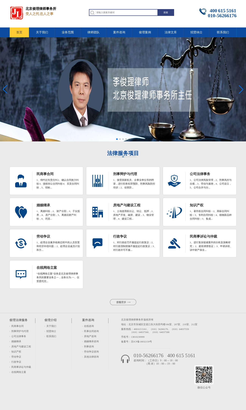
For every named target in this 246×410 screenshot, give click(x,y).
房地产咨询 (90, 336)
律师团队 (93, 32)
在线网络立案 (18, 372)
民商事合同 (17, 326)
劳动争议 (16, 356)
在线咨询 (89, 326)
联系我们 (223, 32)
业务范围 (68, 32)
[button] (117, 139)
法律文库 (171, 32)
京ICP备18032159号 (141, 341)
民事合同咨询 (91, 331)
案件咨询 (119, 32)
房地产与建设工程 (21, 346)
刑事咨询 (89, 346)
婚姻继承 (16, 341)
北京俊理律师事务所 (132, 319)
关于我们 (42, 32)
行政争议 (16, 361)
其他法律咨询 (91, 356)
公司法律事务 (18, 336)
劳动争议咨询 (91, 351)
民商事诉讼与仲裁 (21, 367)
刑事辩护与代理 (20, 331)
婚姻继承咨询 (91, 341)
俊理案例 (145, 32)
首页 (19, 32)
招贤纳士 (196, 32)
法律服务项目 (123, 153)
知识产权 (16, 351)
